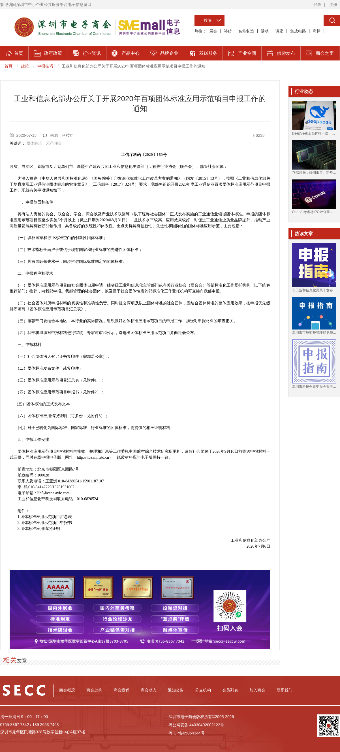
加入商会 (257, 690)
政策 (25, 66)
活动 (265, 31)
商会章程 (121, 690)
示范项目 (54, 143)
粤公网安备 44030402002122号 (196, 725)
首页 (8, 66)
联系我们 (284, 690)
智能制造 (246, 31)
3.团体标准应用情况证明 (39, 528)
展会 (213, 31)
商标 (316, 31)
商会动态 (149, 690)
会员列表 (230, 690)
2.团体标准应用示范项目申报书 (45, 523)
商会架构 (94, 690)
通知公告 (176, 690)
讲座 (279, 31)
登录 (317, 4)
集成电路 (298, 31)
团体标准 (34, 143)
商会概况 (67, 690)
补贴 (228, 31)
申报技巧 (45, 66)
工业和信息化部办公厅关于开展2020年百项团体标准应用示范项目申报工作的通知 (133, 66)
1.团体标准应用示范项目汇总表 (45, 517)
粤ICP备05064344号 (186, 733)
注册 (333, 4)
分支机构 (203, 690)
